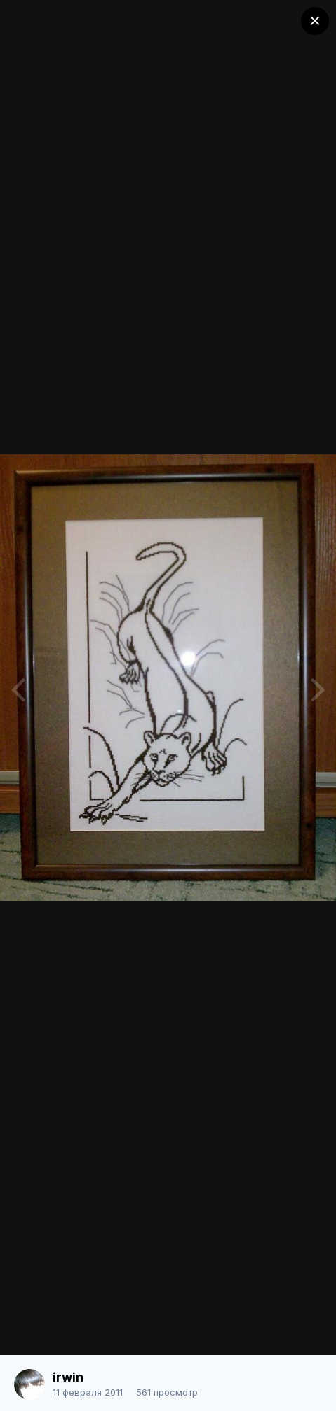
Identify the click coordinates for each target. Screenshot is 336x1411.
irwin (68, 1377)
